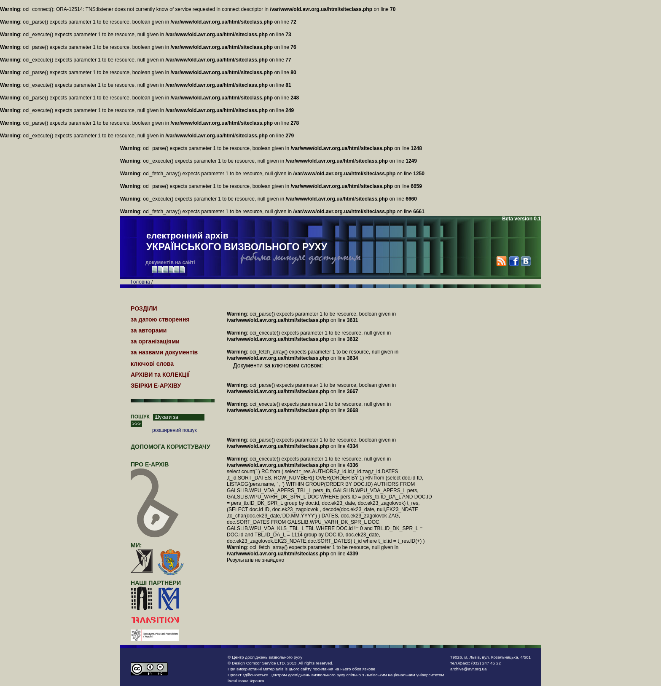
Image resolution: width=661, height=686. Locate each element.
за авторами (149, 330)
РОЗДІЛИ (144, 308)
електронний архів (236, 241)
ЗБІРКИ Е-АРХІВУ (156, 385)
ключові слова (152, 363)
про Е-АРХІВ (155, 468)
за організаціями (155, 341)
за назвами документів (164, 352)
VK (525, 261)
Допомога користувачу (170, 446)
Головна (140, 282)
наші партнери (156, 582)
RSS (501, 261)
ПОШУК (140, 417)
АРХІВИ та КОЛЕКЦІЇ (160, 374)
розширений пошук (174, 430)
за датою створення (160, 319)
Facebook (513, 261)
